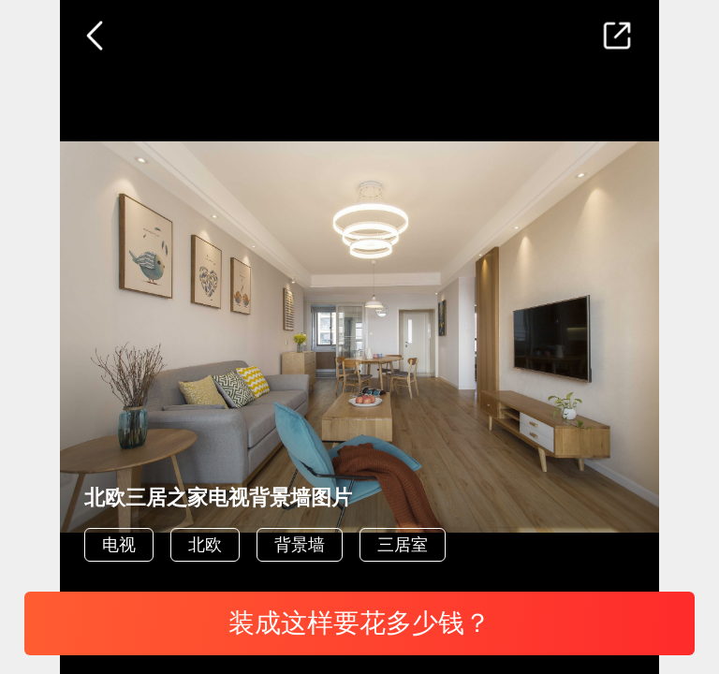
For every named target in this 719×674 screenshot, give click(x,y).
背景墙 (299, 544)
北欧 (205, 544)
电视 (119, 544)
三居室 (402, 544)
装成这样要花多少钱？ (359, 622)
